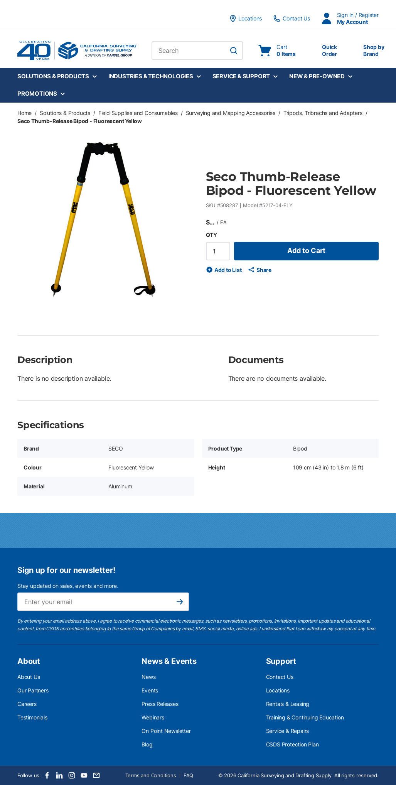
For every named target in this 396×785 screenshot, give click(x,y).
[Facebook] (47, 775)
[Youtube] (84, 775)
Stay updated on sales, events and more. (67, 585)
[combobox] (197, 50)
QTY (211, 234)
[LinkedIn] (59, 775)
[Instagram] (72, 775)
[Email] (96, 775)
